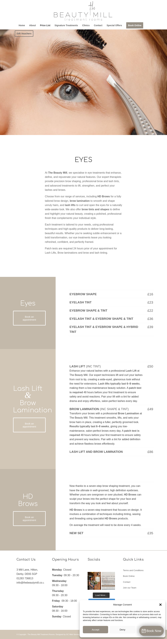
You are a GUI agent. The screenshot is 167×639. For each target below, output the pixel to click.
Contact (126, 582)
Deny (122, 629)
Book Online (129, 576)
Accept (95, 629)
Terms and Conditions (133, 570)
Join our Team (129, 587)
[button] (160, 604)
